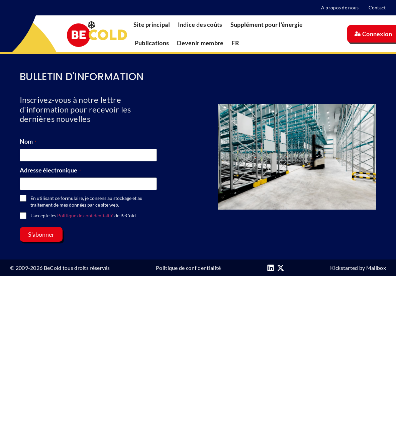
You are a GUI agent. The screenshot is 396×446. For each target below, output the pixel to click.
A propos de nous (340, 7)
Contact (377, 7)
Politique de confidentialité (85, 215)
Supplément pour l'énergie (266, 24)
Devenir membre (200, 43)
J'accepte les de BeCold (83, 215)
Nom (28, 141)
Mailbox (376, 268)
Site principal (151, 24)
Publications (152, 43)
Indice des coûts (200, 24)
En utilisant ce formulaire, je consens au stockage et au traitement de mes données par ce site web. (86, 201)
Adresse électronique (50, 170)
